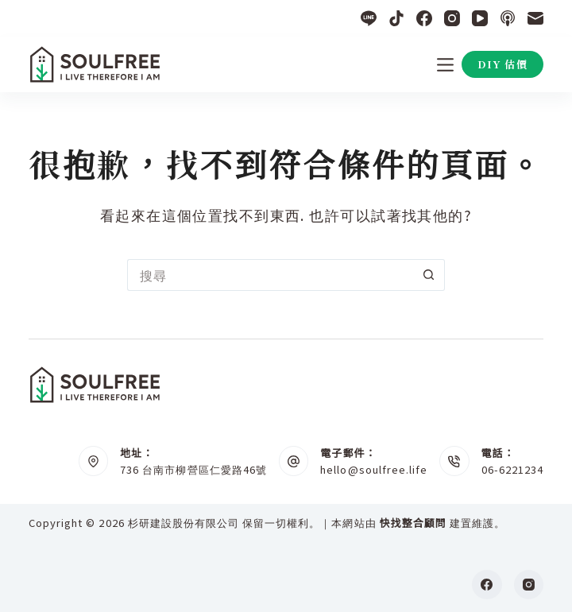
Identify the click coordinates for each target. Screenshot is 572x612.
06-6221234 (512, 469)
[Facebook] (424, 18)
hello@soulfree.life (373, 469)
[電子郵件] (535, 18)
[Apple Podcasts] (508, 18)
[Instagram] (452, 18)
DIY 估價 (502, 64)
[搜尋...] (270, 275)
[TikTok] (396, 18)
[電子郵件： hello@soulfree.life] (294, 461)
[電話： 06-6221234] (454, 461)
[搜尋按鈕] (429, 275)
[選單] (445, 64)
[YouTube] (480, 18)
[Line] (369, 18)
